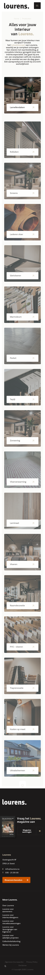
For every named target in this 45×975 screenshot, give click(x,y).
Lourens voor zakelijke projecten (10, 936)
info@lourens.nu (12, 869)
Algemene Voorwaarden (14, 962)
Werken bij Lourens (10, 945)
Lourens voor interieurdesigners (10, 916)
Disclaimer (22, 965)
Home (16, 18)
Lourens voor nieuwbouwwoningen (11, 922)
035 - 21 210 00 (11, 872)
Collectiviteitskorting (11, 941)
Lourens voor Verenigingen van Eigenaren (9, 929)
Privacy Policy (31, 962)
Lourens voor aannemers (8, 910)
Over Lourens (8, 905)
